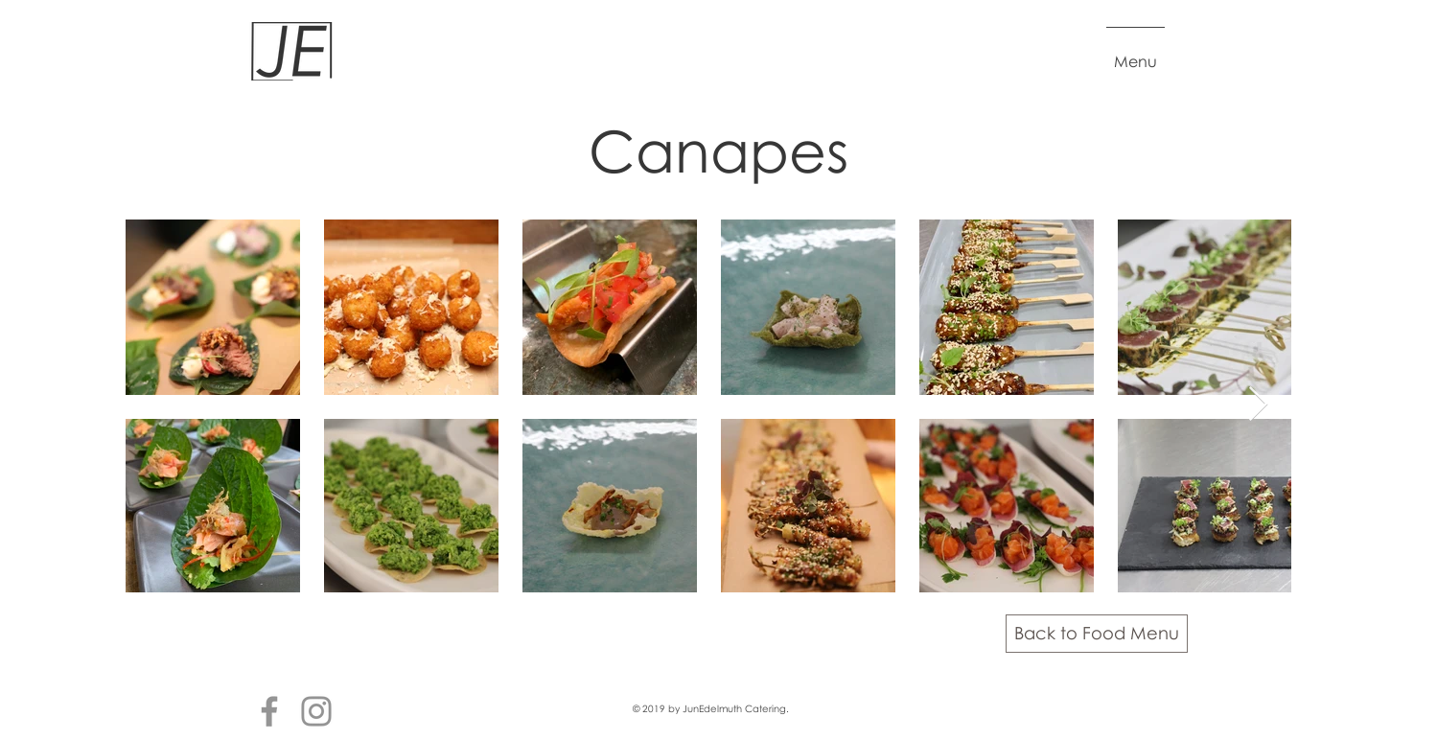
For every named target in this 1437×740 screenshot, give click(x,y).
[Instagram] (316, 711)
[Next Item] (1258, 405)
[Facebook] (269, 711)
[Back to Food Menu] (1097, 633)
